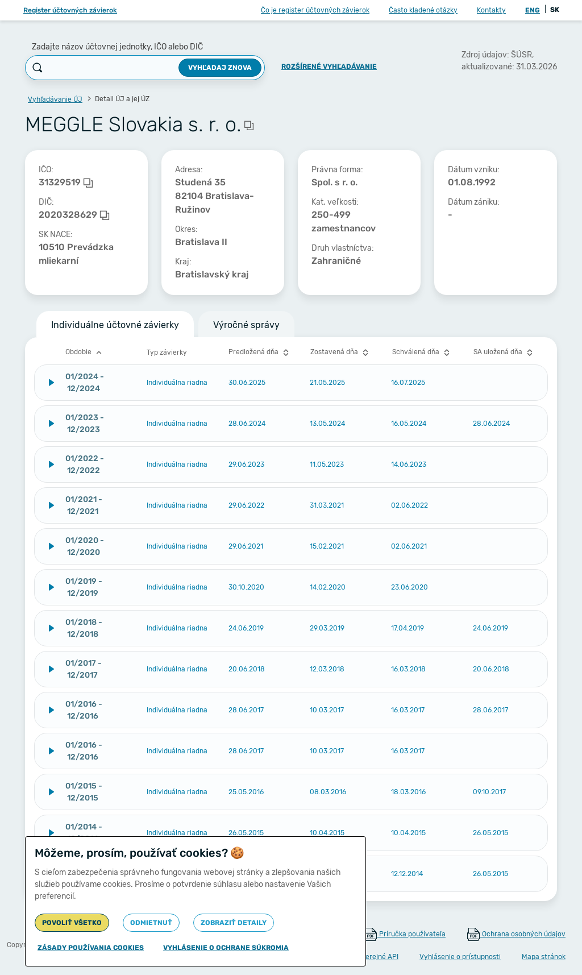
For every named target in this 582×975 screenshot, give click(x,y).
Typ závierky (167, 352)
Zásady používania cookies (91, 948)
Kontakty (491, 10)
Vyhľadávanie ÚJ (55, 99)
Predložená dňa (260, 352)
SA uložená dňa (504, 352)
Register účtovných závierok (70, 10)
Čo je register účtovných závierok (315, 10)
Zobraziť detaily (234, 923)
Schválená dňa (422, 352)
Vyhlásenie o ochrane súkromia (226, 948)
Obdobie (85, 352)
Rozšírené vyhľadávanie (329, 66)
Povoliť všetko (72, 923)
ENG (532, 10)
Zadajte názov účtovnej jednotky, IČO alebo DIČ (117, 47)
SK (554, 10)
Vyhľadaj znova (220, 68)
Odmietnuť (151, 923)
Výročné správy (246, 325)
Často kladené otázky (423, 10)
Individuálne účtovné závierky (115, 325)
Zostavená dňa (340, 352)
